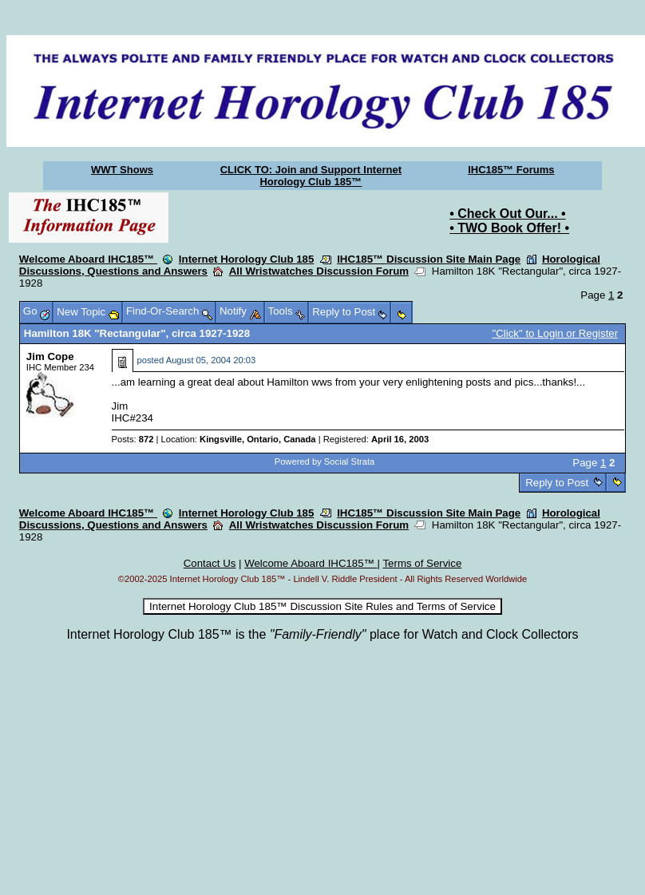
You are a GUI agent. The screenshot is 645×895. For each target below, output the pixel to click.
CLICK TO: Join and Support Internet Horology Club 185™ (311, 176)
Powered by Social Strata (325, 461)
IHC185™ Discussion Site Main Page (428, 259)
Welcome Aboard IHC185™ (88, 259)
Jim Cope (50, 356)
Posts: (133, 439)
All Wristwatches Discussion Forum (319, 271)
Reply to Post (557, 483)
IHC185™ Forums (511, 170)
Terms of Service (421, 563)
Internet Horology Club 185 (247, 259)
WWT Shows (122, 170)
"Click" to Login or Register (556, 333)
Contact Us (210, 563)
